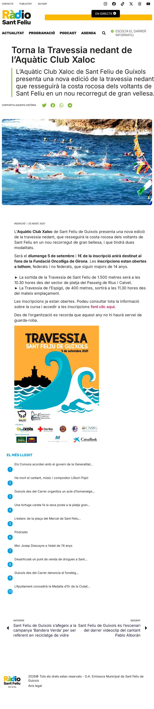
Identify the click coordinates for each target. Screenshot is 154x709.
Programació (42, 33)
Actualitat (13, 33)
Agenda (88, 33)
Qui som (42, 3)
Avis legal (35, 686)
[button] (104, 33)
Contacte (7, 3)
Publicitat (25, 3)
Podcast (68, 33)
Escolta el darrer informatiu (131, 33)
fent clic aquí (103, 306)
